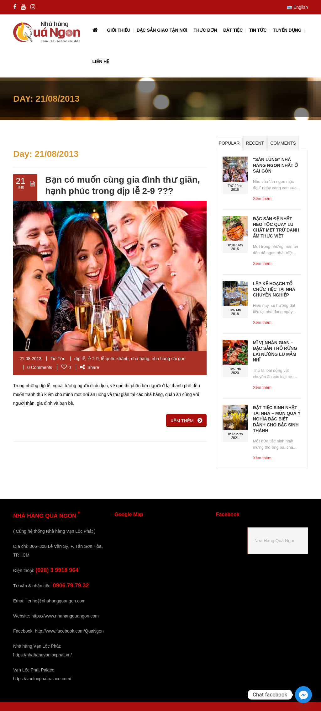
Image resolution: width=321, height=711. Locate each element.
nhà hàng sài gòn (168, 358)
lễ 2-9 (92, 358)
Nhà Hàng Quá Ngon (275, 540)
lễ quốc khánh (115, 358)
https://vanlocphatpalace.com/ (42, 678)
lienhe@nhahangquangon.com (56, 600)
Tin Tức (57, 358)
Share (89, 367)
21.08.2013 (30, 358)
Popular (229, 143)
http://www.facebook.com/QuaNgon (69, 630)
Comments (283, 143)
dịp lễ (79, 358)
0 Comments (39, 367)
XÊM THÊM (186, 420)
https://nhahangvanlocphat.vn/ (42, 654)
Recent (255, 143)
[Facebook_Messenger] (303, 694)
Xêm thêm (262, 198)
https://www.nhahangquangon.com (65, 615)
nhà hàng (140, 358)
